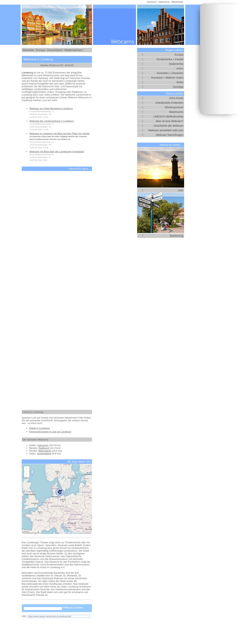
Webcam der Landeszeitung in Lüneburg (51, 121)
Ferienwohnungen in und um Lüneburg (50, 431)
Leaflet (66, 533)
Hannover (42, 445)
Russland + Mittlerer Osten (167, 77)
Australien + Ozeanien (170, 73)
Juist (180, 190)
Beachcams (176, 111)
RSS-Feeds (176, 98)
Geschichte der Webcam (168, 125)
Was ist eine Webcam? (169, 121)
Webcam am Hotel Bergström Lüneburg (51, 108)
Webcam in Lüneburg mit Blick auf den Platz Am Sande (59, 133)
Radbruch (44, 448)
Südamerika (176, 63)
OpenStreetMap (77, 533)
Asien (180, 68)
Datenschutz (164, 2)
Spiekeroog (176, 235)
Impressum (152, 2)
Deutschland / (55, 50)
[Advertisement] (218, 59)
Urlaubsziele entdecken (169, 102)
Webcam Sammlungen (169, 134)
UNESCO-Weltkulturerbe (168, 116)
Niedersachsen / (74, 50)
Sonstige (178, 86)
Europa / (41, 50)
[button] (59, 492)
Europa (179, 54)
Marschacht (45, 450)
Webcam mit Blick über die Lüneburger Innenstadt (56, 151)
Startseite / (28, 50)
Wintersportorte (174, 107)
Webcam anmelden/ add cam (165, 130)
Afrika (179, 82)
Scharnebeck (44, 453)
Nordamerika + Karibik (169, 59)
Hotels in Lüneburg (39, 428)
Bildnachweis (177, 2)
